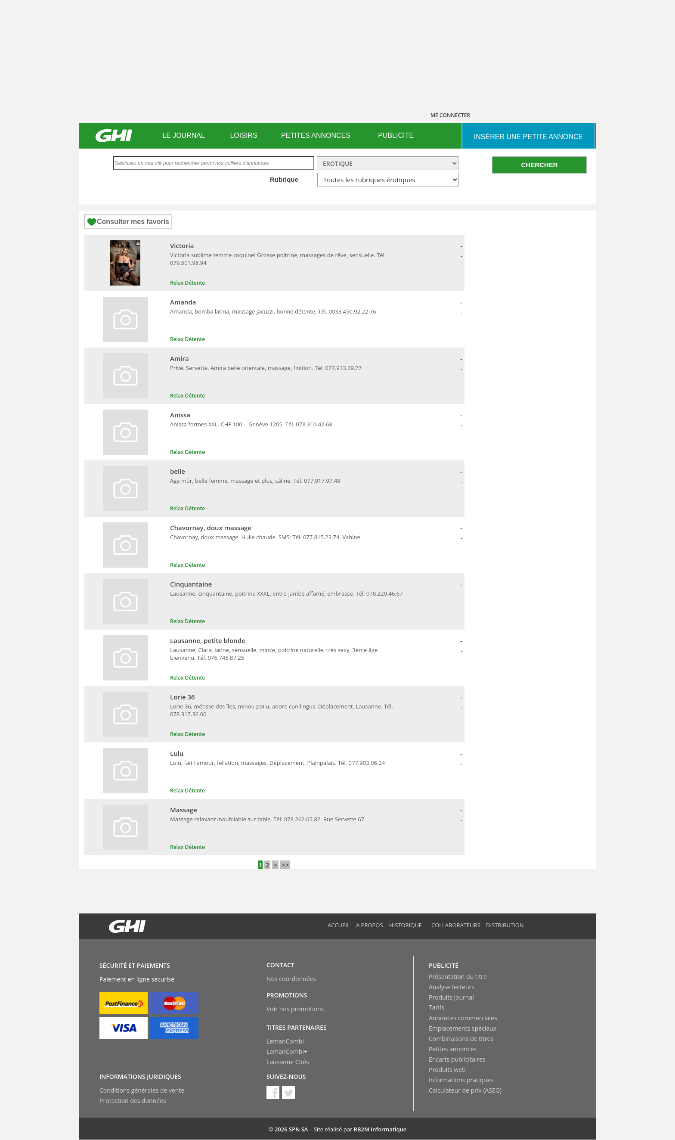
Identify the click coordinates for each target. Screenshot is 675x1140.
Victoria (182, 245)
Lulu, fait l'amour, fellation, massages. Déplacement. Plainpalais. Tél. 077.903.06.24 (277, 763)
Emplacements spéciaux (462, 1028)
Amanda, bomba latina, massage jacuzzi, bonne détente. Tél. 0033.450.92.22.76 (273, 311)
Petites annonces (453, 1049)
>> (285, 864)
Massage (183, 809)
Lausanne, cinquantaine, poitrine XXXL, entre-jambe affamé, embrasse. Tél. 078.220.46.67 (286, 593)
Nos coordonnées (291, 979)
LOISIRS (243, 135)
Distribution (505, 925)
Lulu (176, 753)
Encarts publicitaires (457, 1059)
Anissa (180, 414)
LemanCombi (285, 1041)
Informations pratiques (461, 1080)
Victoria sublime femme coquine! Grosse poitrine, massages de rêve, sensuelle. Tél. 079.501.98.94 (278, 259)
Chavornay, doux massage (210, 527)
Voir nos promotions (295, 1009)
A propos (369, 925)
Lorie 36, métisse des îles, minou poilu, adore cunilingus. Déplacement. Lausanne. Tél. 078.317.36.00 (281, 710)
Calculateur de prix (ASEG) (465, 1090)
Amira (179, 358)
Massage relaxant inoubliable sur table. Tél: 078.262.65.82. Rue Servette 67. (267, 819)
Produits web (447, 1069)
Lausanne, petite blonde (207, 640)
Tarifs (436, 1007)
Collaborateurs (455, 925)
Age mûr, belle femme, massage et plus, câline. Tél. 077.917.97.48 (255, 481)
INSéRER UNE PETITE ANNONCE (528, 136)
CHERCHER (539, 164)
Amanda (183, 302)
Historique (405, 925)
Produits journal (451, 997)
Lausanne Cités (287, 1062)
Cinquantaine (191, 584)
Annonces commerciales (463, 1018)
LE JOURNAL (183, 135)
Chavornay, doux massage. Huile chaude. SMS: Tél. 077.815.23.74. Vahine (265, 537)
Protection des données (132, 1101)
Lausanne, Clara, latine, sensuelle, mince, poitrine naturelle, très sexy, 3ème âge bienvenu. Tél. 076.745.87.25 (274, 654)
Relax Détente (187, 282)
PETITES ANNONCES (315, 135)
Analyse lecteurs (451, 987)
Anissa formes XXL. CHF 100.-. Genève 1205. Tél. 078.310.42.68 (251, 424)
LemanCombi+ (286, 1051)
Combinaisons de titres (461, 1038)
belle (177, 471)
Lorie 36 (182, 697)
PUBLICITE (396, 135)
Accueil (339, 925)
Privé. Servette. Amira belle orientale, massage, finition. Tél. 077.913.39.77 (266, 368)
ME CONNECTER (450, 115)
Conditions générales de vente (141, 1090)
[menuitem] (184, 136)
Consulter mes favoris (133, 221)
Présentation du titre (458, 976)
